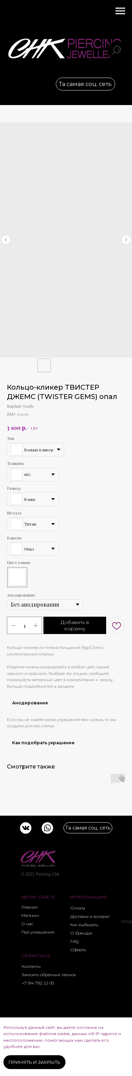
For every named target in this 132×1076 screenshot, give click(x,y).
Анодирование (30, 702)
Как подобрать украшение (43, 742)
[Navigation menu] (120, 11)
